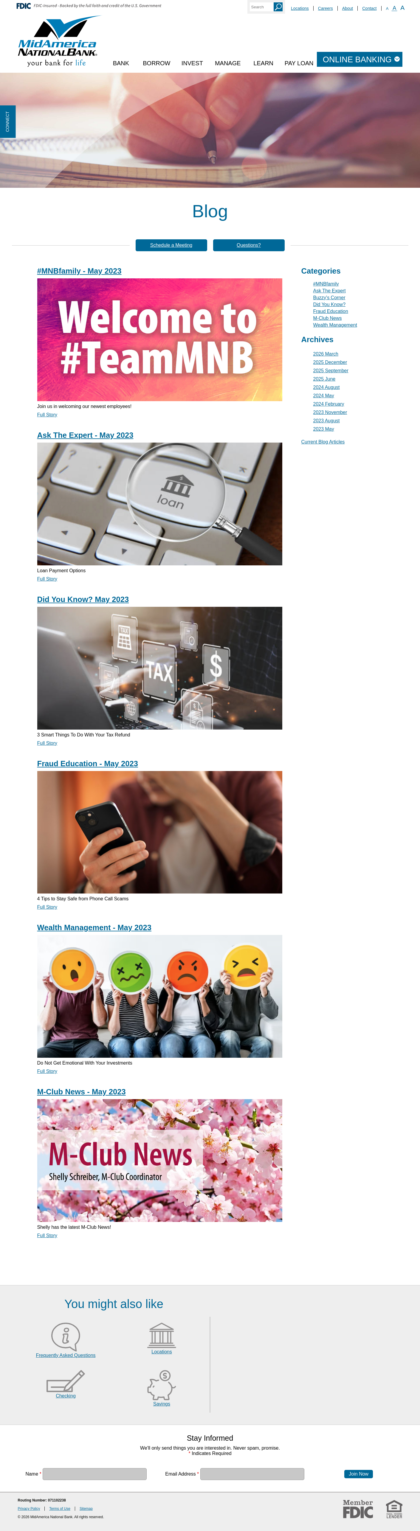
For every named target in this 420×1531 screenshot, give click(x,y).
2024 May (323, 395)
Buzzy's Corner (329, 297)
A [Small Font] (387, 8)
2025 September (330, 370)
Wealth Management (335, 325)
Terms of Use (59, 1509)
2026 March (326, 353)
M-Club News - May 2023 (81, 1092)
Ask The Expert (329, 290)
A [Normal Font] (394, 8)
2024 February (328, 404)
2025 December (330, 362)
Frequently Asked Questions (65, 1355)
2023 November (330, 412)
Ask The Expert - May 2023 (85, 435)
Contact (369, 8)
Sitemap (86, 1509)
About (347, 8)
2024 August (326, 387)
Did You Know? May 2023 (83, 599)
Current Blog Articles (323, 441)
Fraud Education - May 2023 (87, 763)
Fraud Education (330, 311)
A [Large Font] (402, 7)
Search (278, 6)
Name (33, 1473)
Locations (300, 8)
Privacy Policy (29, 1509)
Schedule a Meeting (171, 245)
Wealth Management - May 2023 (94, 927)
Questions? (249, 245)
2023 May (323, 429)
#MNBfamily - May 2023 (79, 271)
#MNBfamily (326, 283)
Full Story (47, 414)
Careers (325, 8)
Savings (161, 1403)
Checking (66, 1395)
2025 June (324, 378)
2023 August (326, 420)
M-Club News (327, 318)
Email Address (182, 1473)
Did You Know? (329, 304)
